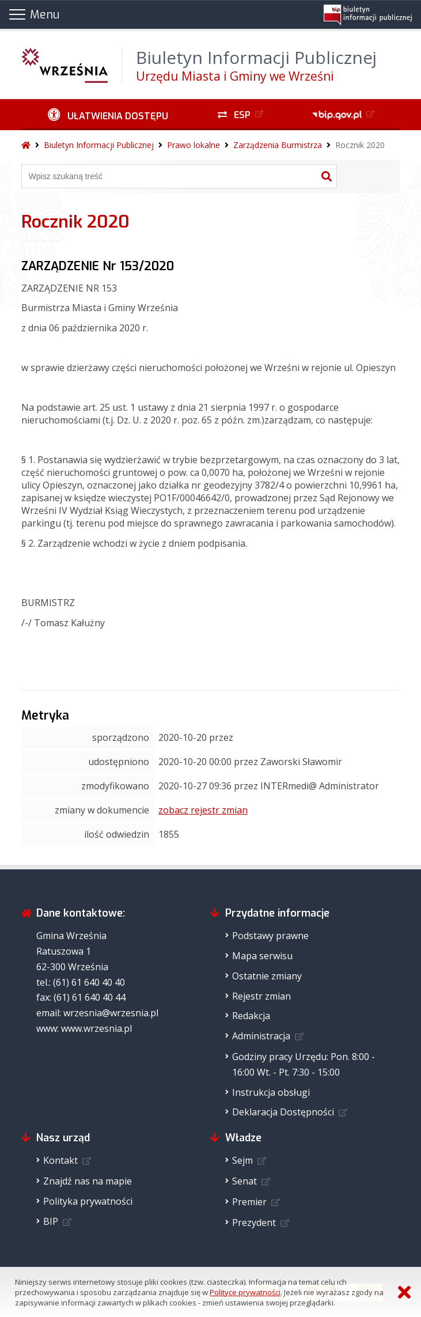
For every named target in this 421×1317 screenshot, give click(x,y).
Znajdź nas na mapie (87, 1181)
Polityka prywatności (87, 1201)
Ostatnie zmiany (267, 976)
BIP (50, 1221)
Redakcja (251, 1015)
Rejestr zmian (261, 996)
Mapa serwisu (262, 955)
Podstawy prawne (270, 935)
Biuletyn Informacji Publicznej (99, 144)
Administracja (261, 1036)
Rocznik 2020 (360, 144)
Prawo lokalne (193, 144)
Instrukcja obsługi (271, 1092)
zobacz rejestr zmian (203, 810)
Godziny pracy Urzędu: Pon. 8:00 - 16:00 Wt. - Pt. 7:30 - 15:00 (303, 1064)
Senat (244, 1181)
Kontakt (60, 1160)
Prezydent (254, 1222)
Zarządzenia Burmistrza (277, 144)
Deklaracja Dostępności (283, 1112)
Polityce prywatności (245, 1292)
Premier (249, 1201)
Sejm (242, 1160)
